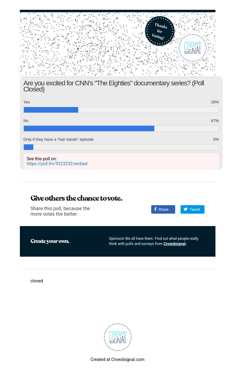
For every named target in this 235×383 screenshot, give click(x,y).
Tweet (192, 209)
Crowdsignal (174, 243)
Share (161, 209)
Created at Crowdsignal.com (117, 359)
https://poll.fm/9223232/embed (57, 163)
